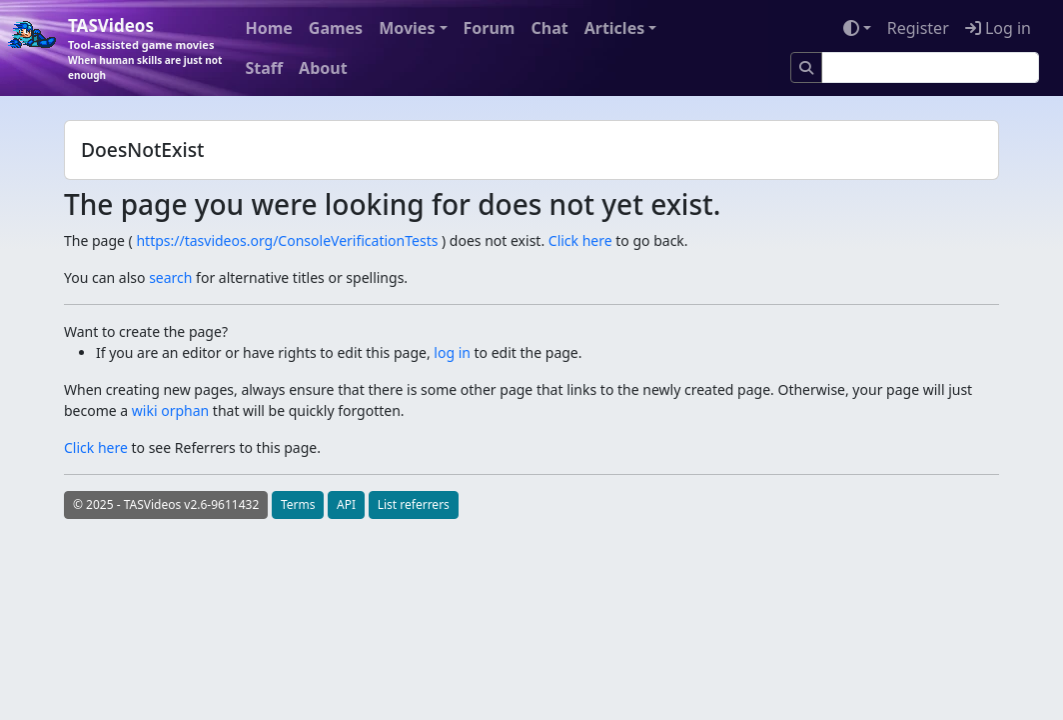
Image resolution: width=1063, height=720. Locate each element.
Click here (580, 240)
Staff (264, 68)
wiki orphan (170, 410)
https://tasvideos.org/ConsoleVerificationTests (287, 240)
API (346, 504)
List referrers (414, 504)
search (170, 277)
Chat (549, 28)
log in (452, 352)
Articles (614, 28)
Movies (407, 28)
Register (918, 28)
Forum (490, 28)
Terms (298, 504)
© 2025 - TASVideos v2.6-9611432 (166, 504)
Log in (998, 28)
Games (336, 28)
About (323, 68)
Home (268, 28)
